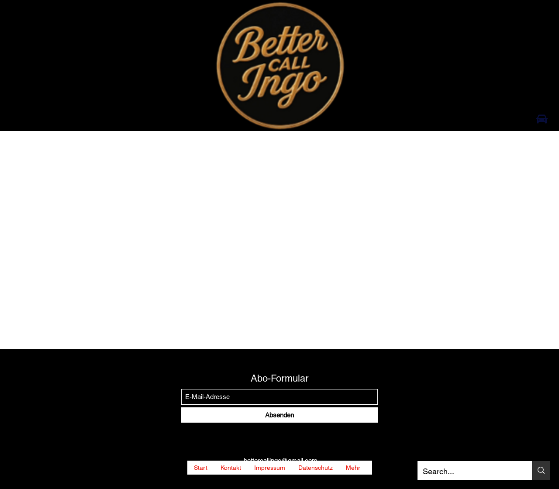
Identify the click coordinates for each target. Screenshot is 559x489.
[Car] (542, 118)
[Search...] (468, 471)
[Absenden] (279, 415)
